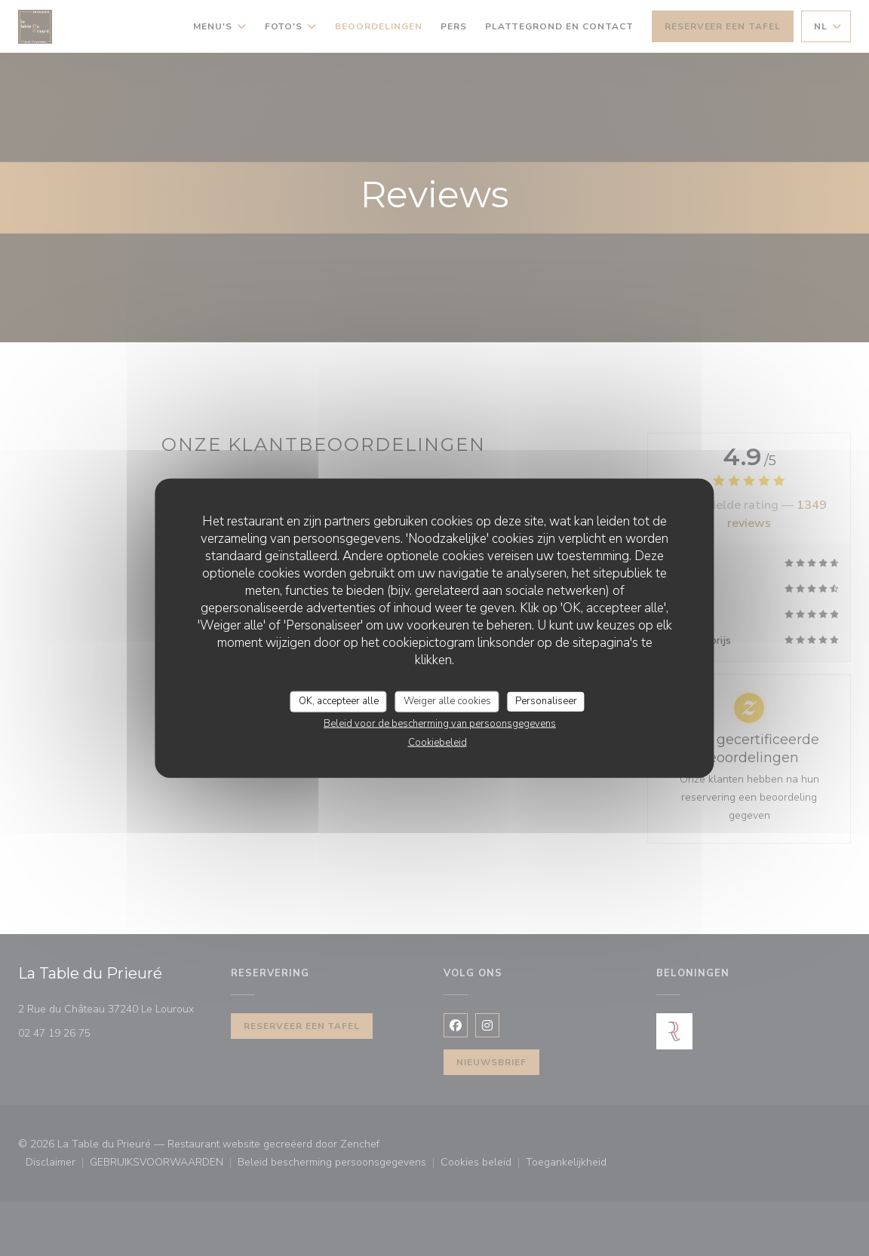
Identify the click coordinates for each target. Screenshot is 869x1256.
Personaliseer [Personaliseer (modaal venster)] (546, 701)
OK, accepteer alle (339, 701)
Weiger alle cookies (447, 701)
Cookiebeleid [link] (437, 742)
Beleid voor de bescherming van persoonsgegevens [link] (440, 723)
